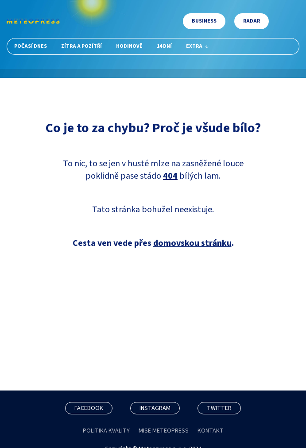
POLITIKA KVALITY (106, 430)
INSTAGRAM (154, 408)
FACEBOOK (88, 408)
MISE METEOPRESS (164, 430)
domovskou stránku (192, 243)
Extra (197, 46)
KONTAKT (211, 430)
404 (170, 176)
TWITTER (219, 408)
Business (204, 21)
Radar (251, 21)
